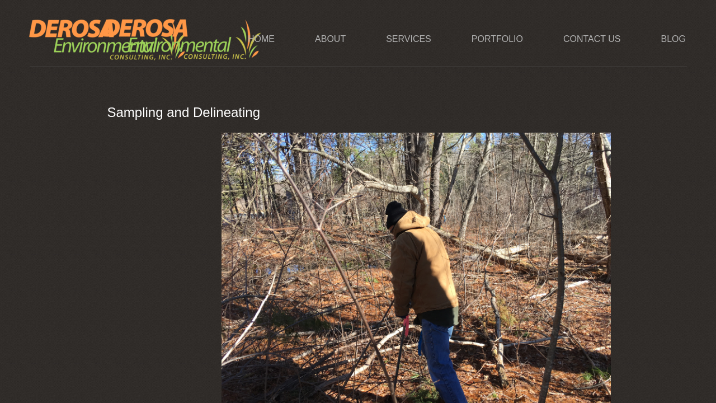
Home (261, 39)
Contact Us (592, 39)
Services (408, 39)
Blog (673, 39)
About (330, 39)
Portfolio (497, 39)
